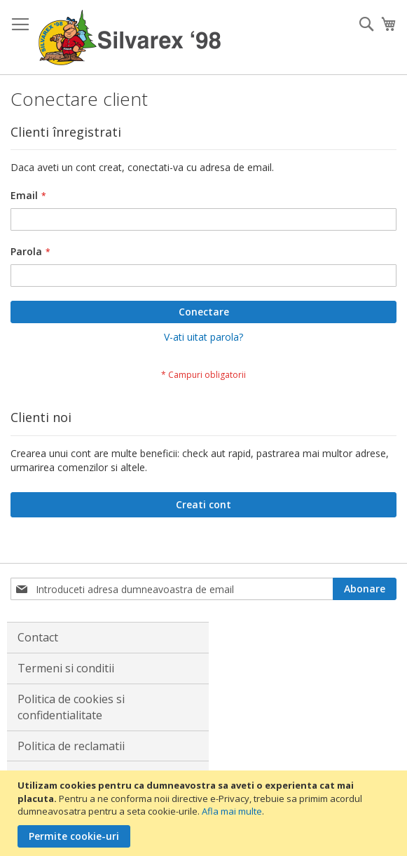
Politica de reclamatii (71, 746)
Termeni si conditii (66, 668)
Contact (38, 637)
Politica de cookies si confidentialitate (71, 707)
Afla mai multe (232, 811)
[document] (205, 813)
